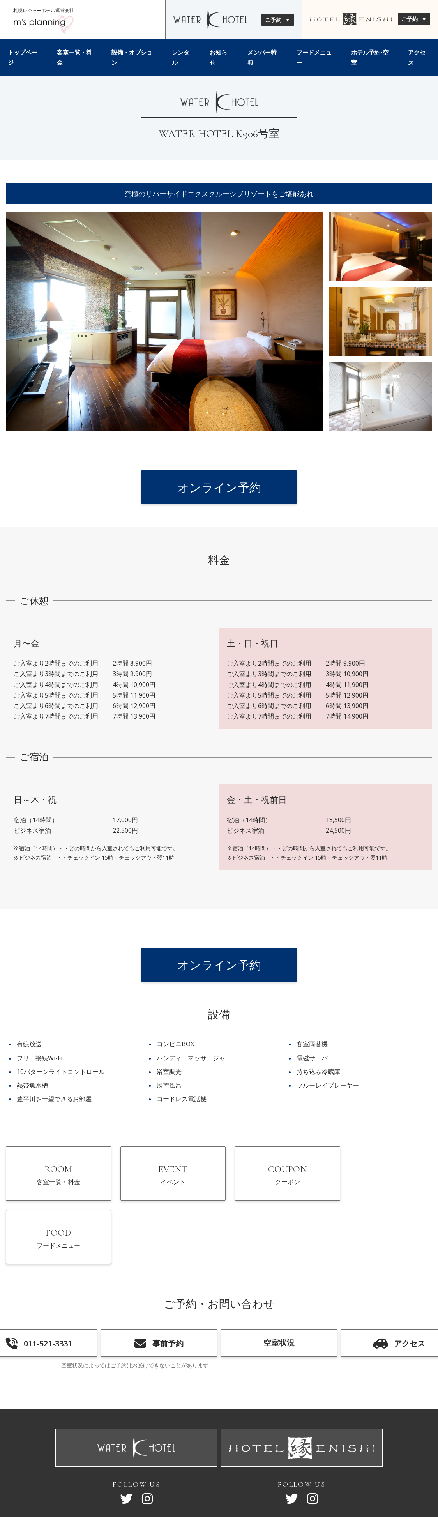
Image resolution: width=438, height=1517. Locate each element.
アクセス (417, 57)
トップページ (22, 57)
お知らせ (218, 57)
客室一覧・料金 (74, 57)
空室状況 (279, 1281)
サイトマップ (173, 1469)
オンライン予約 (219, 487)
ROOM (55, 1177)
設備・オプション (131, 57)
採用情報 (260, 1469)
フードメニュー (314, 57)
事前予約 (159, 1282)
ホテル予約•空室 (370, 57)
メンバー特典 (262, 57)
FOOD (382, 1177)
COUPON (273, 1177)
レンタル (180, 57)
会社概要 (211, 1469)
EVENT (164, 1177)
